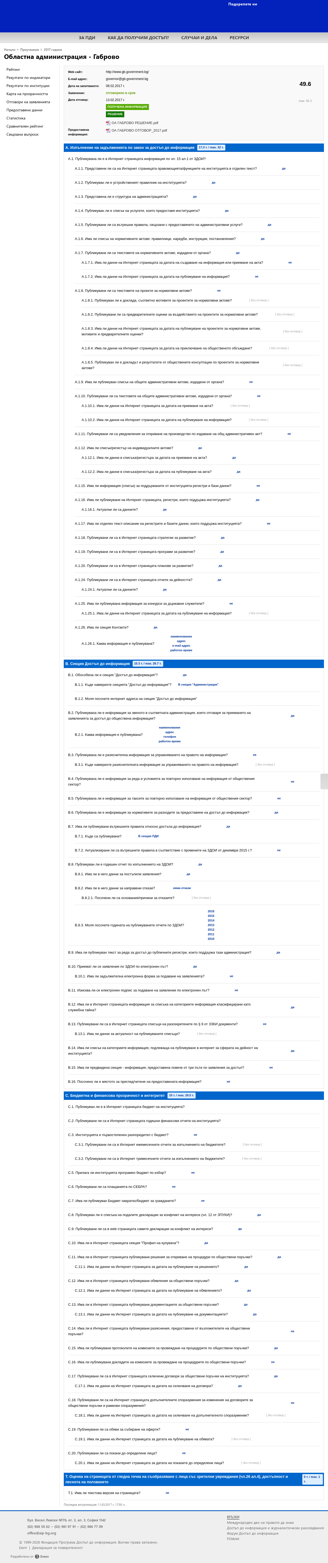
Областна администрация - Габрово (61, 56)
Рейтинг (13, 69)
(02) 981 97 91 (65, 1526)
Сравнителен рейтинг (24, 126)
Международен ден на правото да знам (260, 1522)
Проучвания (29, 50)
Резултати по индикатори (28, 77)
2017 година (53, 50)
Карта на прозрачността (27, 93)
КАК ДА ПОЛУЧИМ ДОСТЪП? (138, 37)
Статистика (15, 118)
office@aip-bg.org (41, 1533)
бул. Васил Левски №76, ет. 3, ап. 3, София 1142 (66, 1520)
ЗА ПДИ (87, 37)
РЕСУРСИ (239, 37)
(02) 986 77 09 (91, 1526)
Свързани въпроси (22, 134)
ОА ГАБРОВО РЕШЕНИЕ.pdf (135, 123)
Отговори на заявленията (28, 101)
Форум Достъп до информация (253, 1533)
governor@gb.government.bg (127, 79)
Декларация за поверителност (57, 1547)
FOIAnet (233, 1538)
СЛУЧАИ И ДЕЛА (199, 37)
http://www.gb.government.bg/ (127, 72)
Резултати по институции (27, 85)
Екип (23, 1547)
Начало (9, 50)
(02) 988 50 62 (38, 1526)
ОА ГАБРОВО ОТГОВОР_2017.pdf (139, 130)
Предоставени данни (24, 109)
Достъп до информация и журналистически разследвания (275, 1527)
